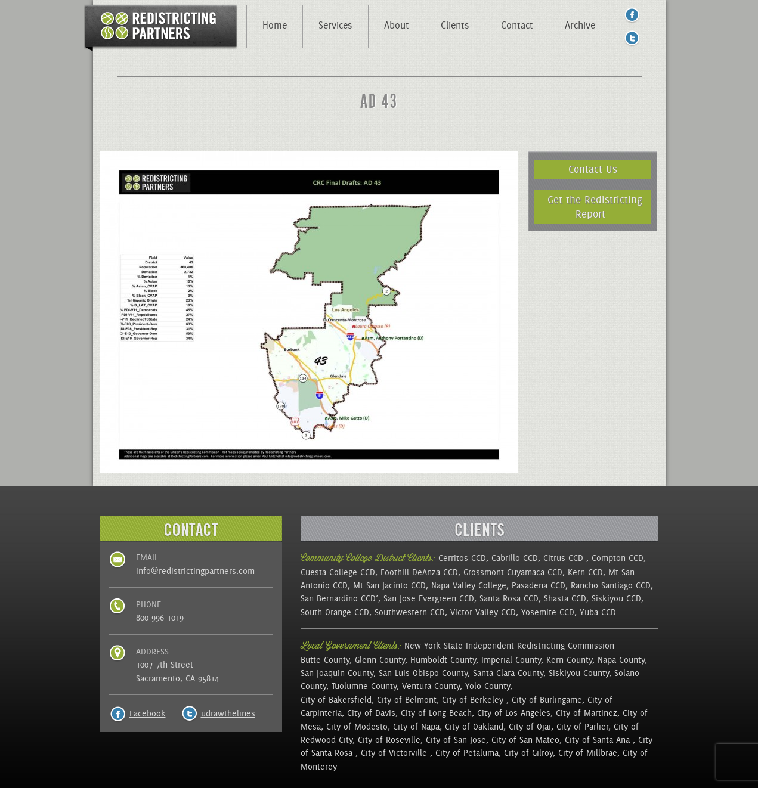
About (396, 25)
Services (335, 25)
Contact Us (592, 169)
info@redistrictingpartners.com (195, 571)
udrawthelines (228, 713)
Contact (517, 25)
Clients (455, 25)
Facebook (147, 713)
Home (274, 25)
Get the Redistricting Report (594, 206)
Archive (580, 25)
